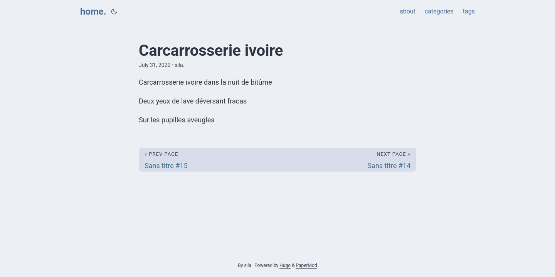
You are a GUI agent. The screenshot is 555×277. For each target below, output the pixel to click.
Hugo (285, 265)
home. (93, 11)
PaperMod (306, 265)
